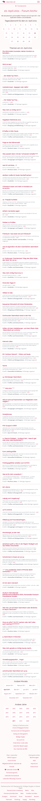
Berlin (27, 790)
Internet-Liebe (7, 341)
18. (24, 33)
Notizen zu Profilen (9, 222)
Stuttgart (4, 796)
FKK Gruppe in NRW (9, 425)
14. (37, 29)
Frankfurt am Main (31, 793)
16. (12, 33)
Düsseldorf (28, 796)
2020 (13, 713)
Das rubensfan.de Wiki (20, 749)
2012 (34, 717)
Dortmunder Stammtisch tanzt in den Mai (16, 315)
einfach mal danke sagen (11, 211)
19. (29, 33)
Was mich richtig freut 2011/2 (12, 273)
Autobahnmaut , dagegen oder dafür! (15, 87)
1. (5, 25)
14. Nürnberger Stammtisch (11, 377)
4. (20, 25)
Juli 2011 (35, 689)
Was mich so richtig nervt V (11, 110)
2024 (20, 708)
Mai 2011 (16, 689)
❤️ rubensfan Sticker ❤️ (12, 769)
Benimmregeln (34, 757)
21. (6, 37)
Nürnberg (32, 799)
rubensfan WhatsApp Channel (12, 779)
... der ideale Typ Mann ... (10, 76)
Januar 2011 (9, 685)
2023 (27, 708)
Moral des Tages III (8, 283)
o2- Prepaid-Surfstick (9, 200)
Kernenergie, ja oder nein (11, 532)
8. (3, 29)
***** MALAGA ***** (8, 388)
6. (30, 25)
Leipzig (25, 799)
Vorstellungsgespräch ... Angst (12, 659)
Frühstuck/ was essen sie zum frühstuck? (16, 234)
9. (8, 29)
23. (18, 37)
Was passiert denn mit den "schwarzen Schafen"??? (20, 154)
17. (18, 33)
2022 (34, 708)
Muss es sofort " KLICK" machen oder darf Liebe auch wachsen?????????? (18, 623)
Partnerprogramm (11, 772)
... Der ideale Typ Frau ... (10, 100)
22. (12, 37)
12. (26, 29)
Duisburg (17, 799)
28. (18, 41)
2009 (27, 721)
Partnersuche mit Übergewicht (20, 731)
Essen (20, 796)
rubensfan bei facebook (12, 776)
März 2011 (32, 685)
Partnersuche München (11, 793)
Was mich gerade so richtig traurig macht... (17, 648)
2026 (7, 708)
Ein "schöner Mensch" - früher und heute (16, 354)
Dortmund (13, 796)
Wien (22, 793)
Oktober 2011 (33, 694)
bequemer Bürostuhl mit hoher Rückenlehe (17, 304)
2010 (20, 721)
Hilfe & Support (11, 757)
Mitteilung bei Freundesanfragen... (14, 520)
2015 (13, 717)
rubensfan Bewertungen (20, 746)
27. (12, 41)
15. (6, 33)
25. (29, 37)
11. (20, 29)
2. (10, 25)
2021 (7, 713)
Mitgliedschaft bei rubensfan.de (11, 763)
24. (24, 37)
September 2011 (20, 694)
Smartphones (7, 414)
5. (25, 25)
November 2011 (14, 698)
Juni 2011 (26, 689)
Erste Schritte (12, 760)
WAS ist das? (6, 64)
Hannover (9, 799)
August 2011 (7, 694)
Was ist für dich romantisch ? (12, 474)
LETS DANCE (7, 510)
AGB (34, 760)
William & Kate (7, 293)
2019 (20, 713)
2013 (27, 717)
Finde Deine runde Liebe (20, 743)
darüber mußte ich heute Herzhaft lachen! (16, 175)
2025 (13, 708)
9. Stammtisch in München (11, 637)
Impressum (34, 763)
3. (15, 25)
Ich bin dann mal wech (10, 583)
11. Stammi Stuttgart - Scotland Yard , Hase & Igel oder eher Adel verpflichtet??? (19, 439)
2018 (27, 713)
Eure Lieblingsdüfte (9, 451)
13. (31, 29)
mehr (35, 57)
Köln (32, 790)
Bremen (36, 796)
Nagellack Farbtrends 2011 (11, 120)
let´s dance (6, 487)
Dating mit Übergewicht (20, 734)
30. (29, 41)
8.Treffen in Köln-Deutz (10, 131)
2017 (34, 713)
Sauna (4, 365)
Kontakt (11, 766)
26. (35, 37)
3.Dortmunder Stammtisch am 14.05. (14, 671)
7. (35, 25)
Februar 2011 (21, 685)
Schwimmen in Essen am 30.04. (13, 557)
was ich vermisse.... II (9, 165)
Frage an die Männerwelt (11, 142)
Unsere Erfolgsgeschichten (20, 728)
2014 (20, 717)
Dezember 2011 (27, 698)
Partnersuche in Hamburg (15, 790)
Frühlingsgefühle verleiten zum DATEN (15, 463)
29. (24, 41)
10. (14, 29)
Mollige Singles (20, 737)
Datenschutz (34, 766)
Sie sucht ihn (20, 740)
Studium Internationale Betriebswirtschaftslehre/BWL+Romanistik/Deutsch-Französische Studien (20, 594)
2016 (7, 717)
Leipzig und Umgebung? (11, 498)
